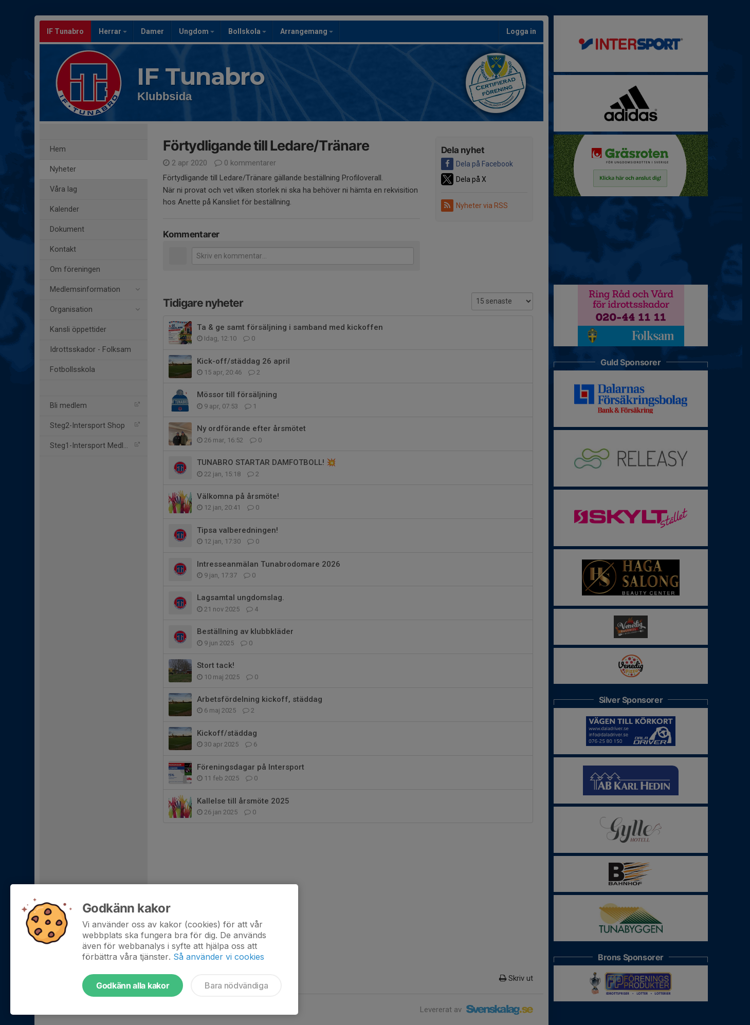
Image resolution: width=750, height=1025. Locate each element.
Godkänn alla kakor (132, 985)
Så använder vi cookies (218, 957)
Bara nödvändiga (236, 985)
